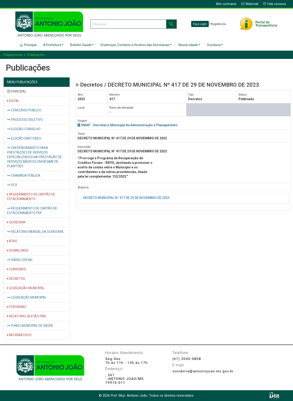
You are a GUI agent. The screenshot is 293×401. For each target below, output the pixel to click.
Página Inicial (12, 55)
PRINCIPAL (16, 91)
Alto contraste (226, 4)
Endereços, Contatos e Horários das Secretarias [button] (136, 45)
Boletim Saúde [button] (82, 45)
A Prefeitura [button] (53, 45)
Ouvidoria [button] (215, 45)
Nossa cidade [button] (189, 45)
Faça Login (200, 24)
